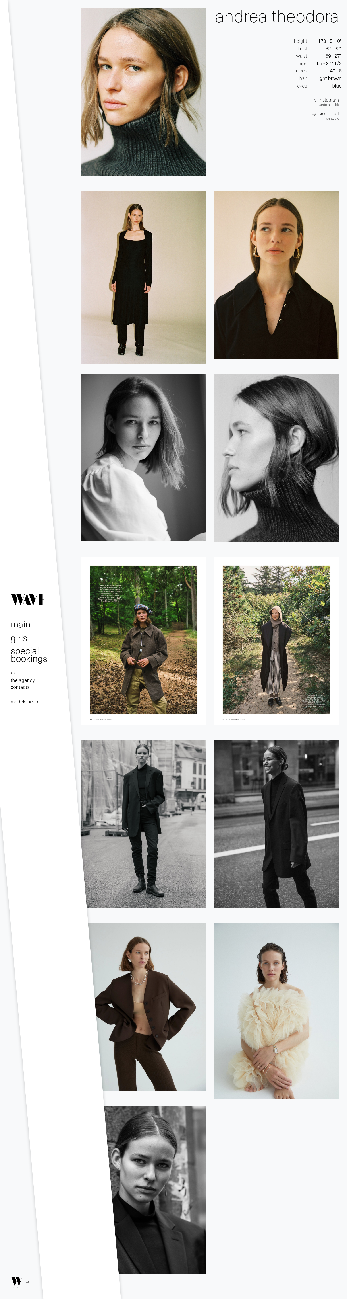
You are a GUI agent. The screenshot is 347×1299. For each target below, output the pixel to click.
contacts (20, 687)
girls (19, 637)
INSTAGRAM (329, 101)
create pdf (328, 115)
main (20, 624)
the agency (23, 680)
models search (26, 701)
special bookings (29, 654)
